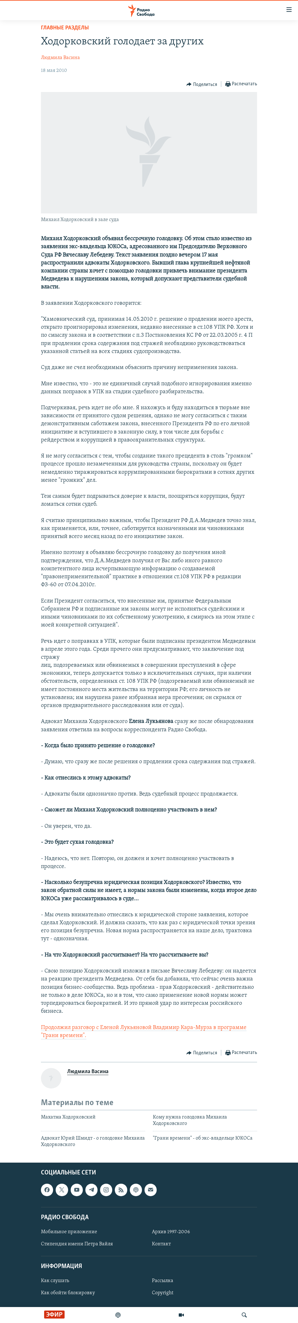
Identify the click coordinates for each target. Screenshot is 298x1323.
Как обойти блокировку (68, 1293)
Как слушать (55, 1281)
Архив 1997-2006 (171, 1232)
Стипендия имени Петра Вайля (77, 1244)
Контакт (161, 1244)
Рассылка (162, 1281)
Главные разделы (65, 28)
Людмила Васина (60, 57)
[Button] (201, 84)
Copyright (162, 1293)
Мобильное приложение (69, 1232)
